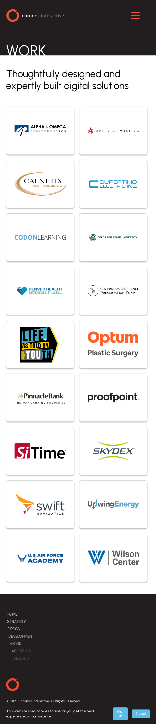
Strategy (19, 621)
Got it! (120, 713)
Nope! (141, 713)
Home (14, 614)
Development (27, 636)
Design (18, 628)
